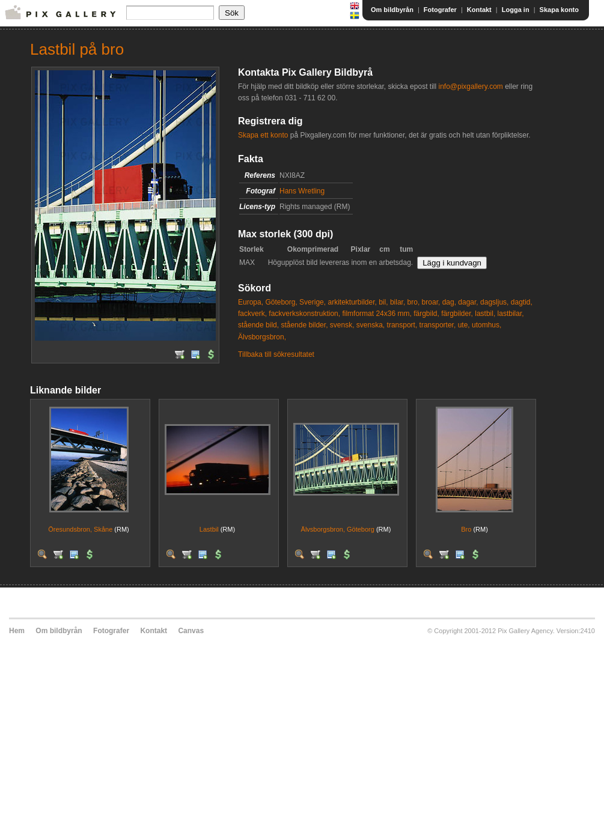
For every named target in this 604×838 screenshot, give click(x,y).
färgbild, (426, 313)
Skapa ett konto (263, 135)
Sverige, (312, 302)
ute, (464, 325)
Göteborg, (281, 302)
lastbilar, (511, 313)
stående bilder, (304, 325)
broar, (431, 302)
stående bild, (258, 325)
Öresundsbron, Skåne (80, 529)
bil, (383, 302)
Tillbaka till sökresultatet (276, 354)
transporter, (437, 325)
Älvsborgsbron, (262, 337)
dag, (449, 302)
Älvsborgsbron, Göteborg (337, 529)
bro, (413, 302)
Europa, (250, 302)
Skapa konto (559, 9)
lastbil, (485, 313)
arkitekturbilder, (352, 302)
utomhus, (486, 325)
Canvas (191, 631)
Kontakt (479, 9)
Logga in (515, 9)
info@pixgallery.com (470, 86)
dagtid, (521, 302)
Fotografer (440, 9)
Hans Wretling (302, 191)
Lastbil (209, 529)
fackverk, (252, 313)
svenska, (370, 325)
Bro (466, 529)
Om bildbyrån (392, 9)
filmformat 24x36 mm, (376, 313)
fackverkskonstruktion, (304, 313)
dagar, (468, 302)
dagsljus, (494, 302)
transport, (402, 325)
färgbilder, (457, 313)
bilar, (397, 302)
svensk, (342, 325)
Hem (17, 631)
